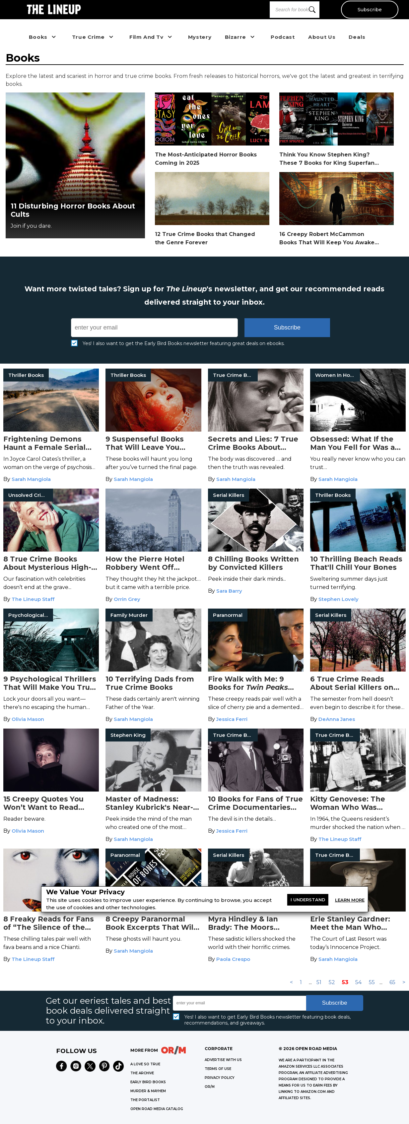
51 (318, 982)
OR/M (210, 1087)
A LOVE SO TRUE (145, 1064)
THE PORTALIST (145, 1100)
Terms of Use (218, 1069)
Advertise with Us (223, 1060)
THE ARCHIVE (142, 1073)
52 (332, 982)
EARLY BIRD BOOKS (148, 1082)
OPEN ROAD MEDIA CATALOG (156, 1109)
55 (372, 982)
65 (392, 982)
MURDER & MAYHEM (148, 1091)
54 (358, 982)
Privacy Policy (220, 1078)
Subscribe (369, 10)
